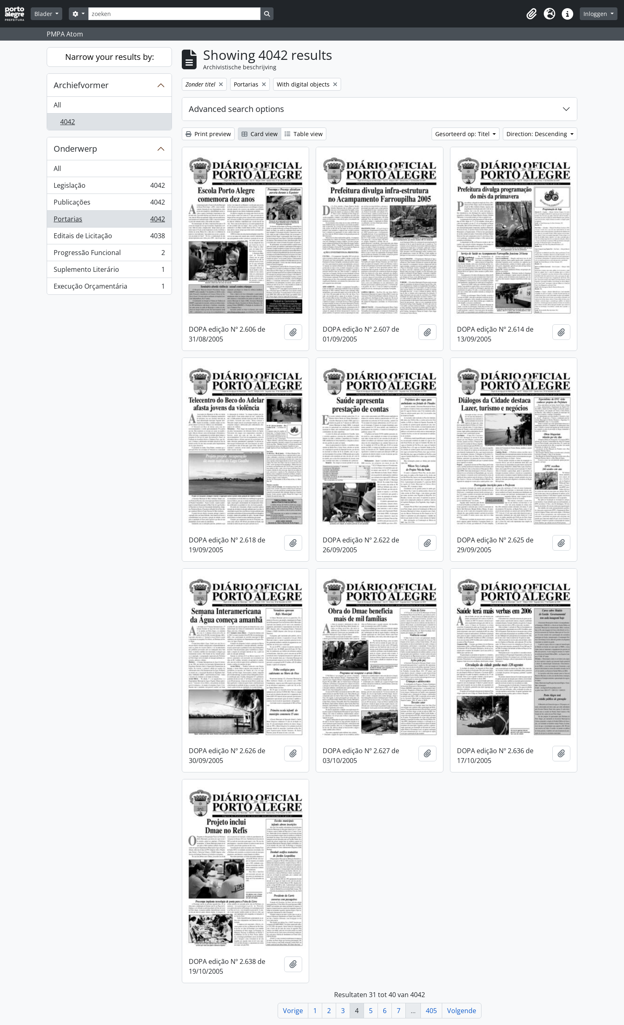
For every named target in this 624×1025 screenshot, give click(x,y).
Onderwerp (75, 148)
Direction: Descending (537, 134)
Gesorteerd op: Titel (463, 134)
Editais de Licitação (109, 237)
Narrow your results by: (109, 56)
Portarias (109, 221)
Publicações (109, 204)
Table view (304, 134)
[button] (531, 14)
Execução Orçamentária (109, 287)
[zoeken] (174, 13)
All (57, 104)
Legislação (109, 187)
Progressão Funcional (109, 254)
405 (431, 1010)
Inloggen (596, 14)
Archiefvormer (81, 85)
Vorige (293, 1010)
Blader (44, 14)
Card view (260, 134)
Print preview (208, 134)
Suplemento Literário (109, 271)
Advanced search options (236, 108)
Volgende (461, 1010)
